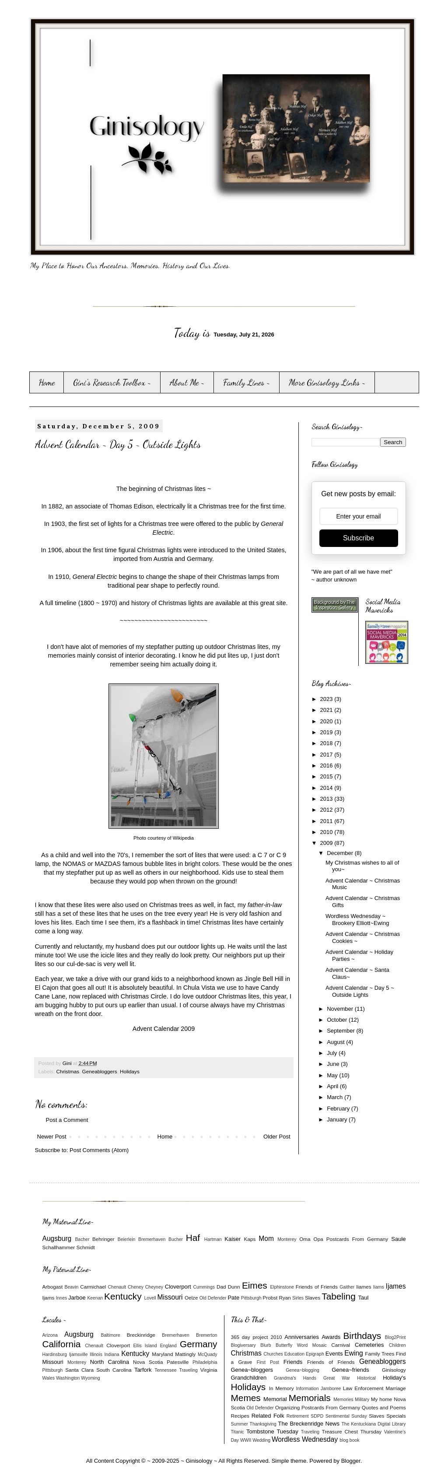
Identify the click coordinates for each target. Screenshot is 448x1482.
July (333, 1053)
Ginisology (394, 1370)
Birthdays (362, 1336)
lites (200, 854)
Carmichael (93, 1286)
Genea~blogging (302, 1370)
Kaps (250, 1239)
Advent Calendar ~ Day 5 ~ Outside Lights (360, 991)
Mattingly (185, 1354)
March (335, 1097)
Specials (396, 1416)
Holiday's (394, 1377)
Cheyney (154, 1287)
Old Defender (213, 1298)
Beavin (72, 1287)
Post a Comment (67, 1120)
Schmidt (85, 1247)
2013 (327, 798)
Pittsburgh (251, 1298)
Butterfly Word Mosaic (301, 1345)
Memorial (275, 1399)
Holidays (130, 1071)
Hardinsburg (54, 1354)
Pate (233, 1297)
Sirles (298, 1298)
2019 (327, 732)
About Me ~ (187, 382)
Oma (304, 1239)
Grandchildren (249, 1377)
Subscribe (358, 538)
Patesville (178, 1362)
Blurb (265, 1345)
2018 (327, 743)
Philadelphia (204, 1362)
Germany (198, 1344)
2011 (327, 821)
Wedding (261, 1440)
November (341, 1009)
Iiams (378, 1287)
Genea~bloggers (252, 1369)
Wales (48, 1378)
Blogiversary (243, 1345)
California (61, 1344)
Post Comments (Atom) (99, 1150)
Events (334, 1353)
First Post (268, 1362)
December (341, 853)
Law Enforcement (363, 1388)
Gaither (347, 1287)
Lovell (150, 1298)
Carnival (340, 1345)
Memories (343, 1399)
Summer (239, 1424)
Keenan (95, 1298)
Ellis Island (145, 1345)
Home (46, 382)
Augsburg (57, 1238)
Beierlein (126, 1239)
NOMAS (74, 863)
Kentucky (123, 1296)
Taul (363, 1297)
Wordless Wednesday (305, 1439)
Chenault (117, 1287)
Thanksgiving (263, 1424)
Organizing (287, 1407)
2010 (327, 832)
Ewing (353, 1353)
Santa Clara (79, 1370)
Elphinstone (282, 1287)
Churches (273, 1354)
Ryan (284, 1297)
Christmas (67, 1071)
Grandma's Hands (295, 1378)
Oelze (191, 1297)
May (333, 1075)
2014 (327, 788)
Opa (318, 1239)
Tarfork (143, 1369)
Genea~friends (350, 1369)
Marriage (395, 1388)
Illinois (96, 1354)
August (336, 1042)
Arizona (50, 1335)
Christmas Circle (144, 996)
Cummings (204, 1287)
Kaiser (232, 1239)
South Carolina (113, 1370)
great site (273, 602)
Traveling (188, 1370)
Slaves (312, 1297)
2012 (327, 809)
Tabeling (338, 1296)
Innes (61, 1298)
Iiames (363, 1286)
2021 (327, 710)
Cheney (136, 1287)
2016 (327, 765)
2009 (327, 843)
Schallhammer (58, 1247)
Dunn (234, 1286)
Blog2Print (395, 1337)
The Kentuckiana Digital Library (374, 1424)
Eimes (254, 1285)
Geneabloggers (99, 1071)
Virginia (208, 1370)
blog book (349, 1440)
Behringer (103, 1239)
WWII (245, 1440)
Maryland (162, 1354)
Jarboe (77, 1297)
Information (307, 1388)
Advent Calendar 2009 (164, 1028)
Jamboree (331, 1388)
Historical (366, 1378)
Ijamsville (78, 1354)
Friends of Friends (317, 1286)
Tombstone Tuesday (272, 1431)
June (334, 1064)
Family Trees (379, 1353)
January (338, 1119)
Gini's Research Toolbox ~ (112, 382)
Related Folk (268, 1415)
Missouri (169, 1297)
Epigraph (315, 1354)
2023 (327, 699)
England (168, 1345)
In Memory (281, 1388)
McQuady (207, 1354)
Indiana (111, 1354)
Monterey (286, 1239)
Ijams (48, 1297)
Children (397, 1345)
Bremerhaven (151, 1239)
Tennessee (165, 1370)
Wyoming (90, 1378)
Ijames (396, 1286)
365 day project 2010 (256, 1337)
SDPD (317, 1416)
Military (362, 1399)
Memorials (310, 1398)
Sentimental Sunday (346, 1416)
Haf (193, 1238)
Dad (221, 1286)
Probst (269, 1297)
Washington (68, 1378)
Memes (246, 1398)
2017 (327, 754)
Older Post (276, 1136)
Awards (331, 1337)
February (339, 1108)
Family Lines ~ (246, 382)
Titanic (237, 1431)
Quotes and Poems (384, 1407)
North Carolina (109, 1362)
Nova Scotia (148, 1362)
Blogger (350, 1460)
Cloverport (178, 1286)
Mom (266, 1238)
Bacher (82, 1239)
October (338, 1019)
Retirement (298, 1416)
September (341, 1030)
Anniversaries (301, 1337)
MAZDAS (107, 863)
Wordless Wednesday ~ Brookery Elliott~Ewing (357, 919)
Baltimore (110, 1335)
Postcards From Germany (357, 1239)
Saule (398, 1239)
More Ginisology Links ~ (327, 382)
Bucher (175, 1239)
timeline (65, 602)
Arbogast (52, 1286)
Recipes (240, 1416)
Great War (336, 1378)
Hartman (213, 1239)
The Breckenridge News (309, 1423)
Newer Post (51, 1136)
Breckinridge (141, 1335)
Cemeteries (369, 1345)
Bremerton (206, 1335)
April (333, 1086)
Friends (293, 1362)
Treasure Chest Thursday (352, 1431)
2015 (327, 776)
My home (381, 1399)
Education (294, 1354)
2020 (327, 721)
